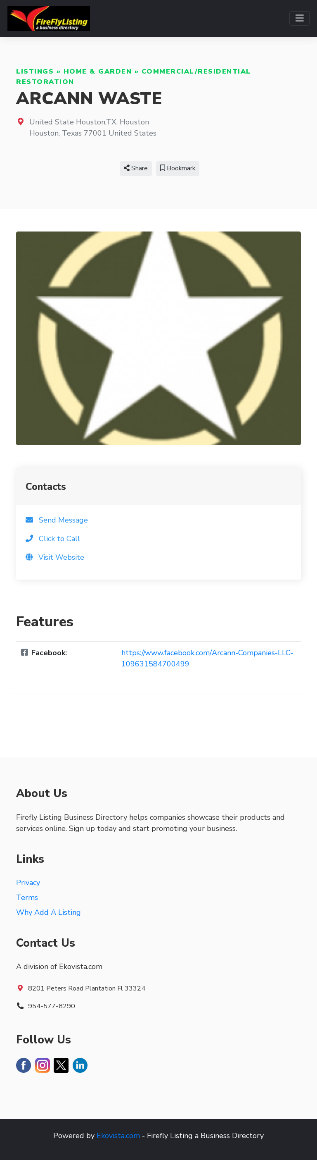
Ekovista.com (118, 1136)
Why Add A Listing (48, 912)
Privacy (28, 883)
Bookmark (177, 168)
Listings (35, 71)
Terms (27, 897)
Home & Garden (98, 71)
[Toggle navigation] (299, 18)
